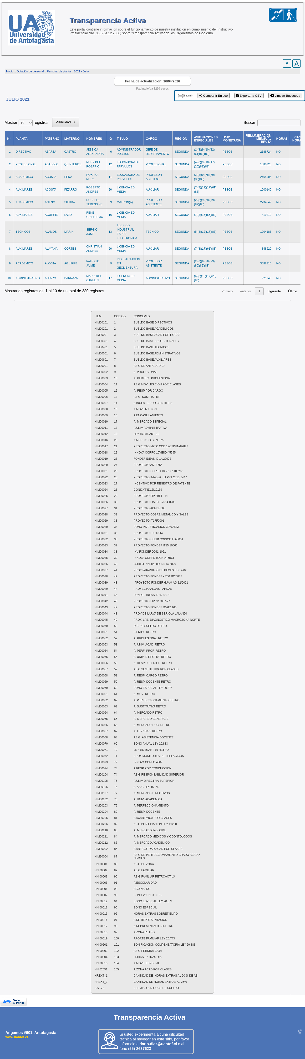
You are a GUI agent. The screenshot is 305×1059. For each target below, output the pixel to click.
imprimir (188, 95)
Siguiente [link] (274, 291)
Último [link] (292, 291)
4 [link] (228, 291)
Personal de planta (59, 71)
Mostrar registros (26, 123)
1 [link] (201, 291)
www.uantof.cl (16, 1037)
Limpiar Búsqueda (285, 95)
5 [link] (237, 291)
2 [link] (210, 291)
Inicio (9, 71)
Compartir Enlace (213, 95)
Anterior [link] (187, 291)
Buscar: (250, 123)
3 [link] (219, 291)
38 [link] (258, 291)
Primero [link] (168, 291)
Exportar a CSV (249, 95)
